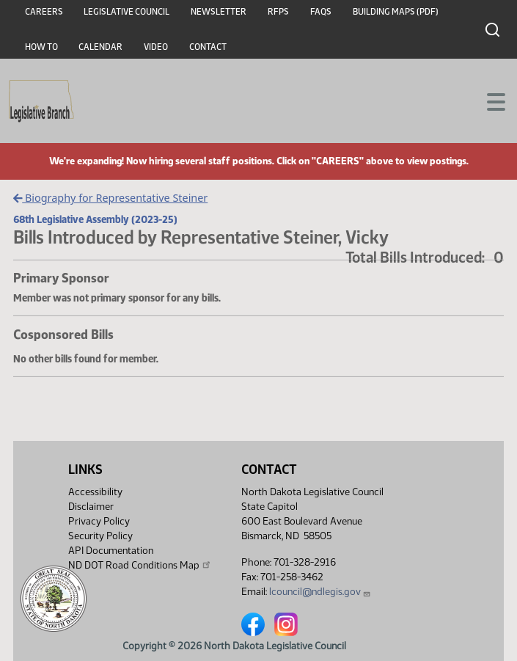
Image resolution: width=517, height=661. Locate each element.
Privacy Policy (99, 521)
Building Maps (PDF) (396, 12)
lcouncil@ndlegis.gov (320, 591)
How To (41, 47)
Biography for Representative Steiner (110, 198)
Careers (44, 12)
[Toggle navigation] (488, 100)
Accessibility (95, 492)
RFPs (278, 12)
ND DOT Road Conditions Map (140, 564)
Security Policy (100, 536)
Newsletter (218, 12)
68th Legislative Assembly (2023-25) (95, 219)
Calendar (100, 47)
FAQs (320, 12)
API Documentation (110, 550)
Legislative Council (126, 12)
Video (156, 47)
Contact (208, 47)
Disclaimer (91, 506)
